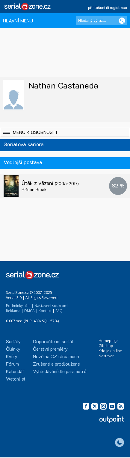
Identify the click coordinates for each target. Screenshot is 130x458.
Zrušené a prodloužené (56, 364)
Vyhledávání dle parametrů (60, 371)
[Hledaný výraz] (101, 20)
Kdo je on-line (110, 350)
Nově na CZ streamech (56, 356)
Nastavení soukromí (51, 305)
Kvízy (11, 356)
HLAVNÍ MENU (18, 20)
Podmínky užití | (20, 305)
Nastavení (107, 355)
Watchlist (15, 378)
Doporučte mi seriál (53, 341)
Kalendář (15, 371)
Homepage (108, 340)
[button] (65, 132)
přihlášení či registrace (107, 7)
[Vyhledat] (122, 20)
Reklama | (14, 310)
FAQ (59, 310)
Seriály (13, 341)
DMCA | (31, 310)
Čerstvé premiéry (50, 349)
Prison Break (34, 189)
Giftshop (106, 345)
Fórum (12, 364)
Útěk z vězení (50, 183)
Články (13, 349)
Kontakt (45, 310)
